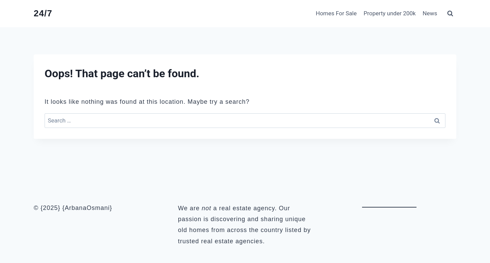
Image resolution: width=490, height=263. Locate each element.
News (430, 13)
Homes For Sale (336, 13)
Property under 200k (390, 13)
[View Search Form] (450, 13)
